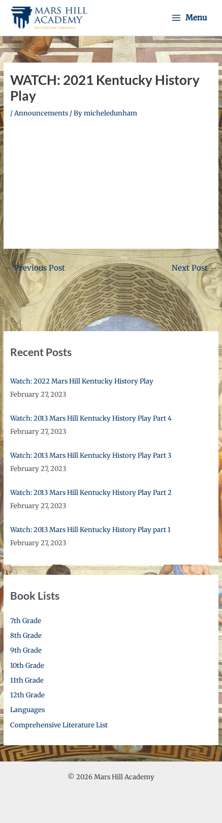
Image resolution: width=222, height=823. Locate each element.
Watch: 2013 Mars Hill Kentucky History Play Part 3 (90, 455)
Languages (27, 710)
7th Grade (25, 620)
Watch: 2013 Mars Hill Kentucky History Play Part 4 (91, 418)
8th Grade (26, 635)
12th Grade (27, 695)
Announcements (41, 113)
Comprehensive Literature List (59, 725)
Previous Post (35, 268)
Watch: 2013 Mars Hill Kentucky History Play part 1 (90, 529)
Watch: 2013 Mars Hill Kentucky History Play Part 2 (91, 492)
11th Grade (27, 680)
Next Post (194, 268)
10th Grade (27, 665)
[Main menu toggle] (189, 18)
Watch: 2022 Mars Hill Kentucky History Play (81, 381)
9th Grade (26, 650)
